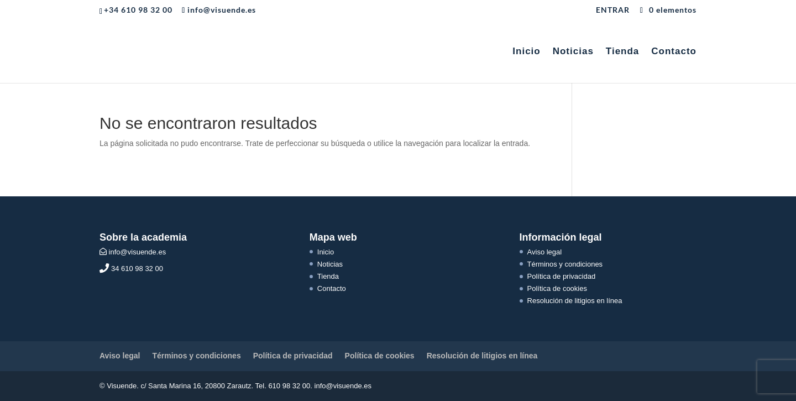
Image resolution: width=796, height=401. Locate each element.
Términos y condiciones (565, 264)
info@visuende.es (133, 252)
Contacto (673, 52)
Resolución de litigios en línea (574, 300)
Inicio (526, 52)
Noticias (573, 52)
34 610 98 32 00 (131, 268)
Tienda (622, 52)
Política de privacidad (561, 276)
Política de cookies (557, 288)
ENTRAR (613, 10)
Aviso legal (544, 252)
